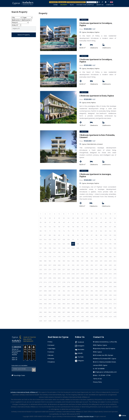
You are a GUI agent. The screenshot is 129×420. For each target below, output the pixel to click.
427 (45, 321)
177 (68, 257)
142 (64, 248)
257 (45, 278)
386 (91, 308)
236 (105, 269)
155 (45, 252)
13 (96, 214)
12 (91, 214)
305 (110, 287)
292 (50, 287)
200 (96, 261)
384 (82, 308)
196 (78, 261)
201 (101, 261)
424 (110, 317)
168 (106, 252)
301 (92, 287)
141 (59, 248)
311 (59, 291)
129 (82, 244)
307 (40, 291)
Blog (72, 5)
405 (101, 312)
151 (106, 248)
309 (50, 291)
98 (96, 235)
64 (96, 227)
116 (101, 240)
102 (115, 235)
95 (82, 235)
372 (105, 304)
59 (73, 227)
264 (77, 278)
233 (91, 269)
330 (68, 295)
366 (77, 304)
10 (82, 214)
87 (45, 235)
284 (91, 282)
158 (59, 252)
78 (82, 231)
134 (106, 244)
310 (54, 291)
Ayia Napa (52, 348)
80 (92, 231)
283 (87, 282)
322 (110, 291)
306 (115, 287)
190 (50, 261)
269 (101, 278)
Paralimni (52, 362)
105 (50, 240)
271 (110, 278)
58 (68, 227)
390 (110, 308)
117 (106, 240)
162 (78, 252)
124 (59, 244)
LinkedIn (80, 353)
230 (77, 269)
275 (50, 282)
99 (101, 235)
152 (110, 248)
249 (87, 274)
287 (105, 282)
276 (54, 282)
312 (64, 291)
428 (49, 321)
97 (92, 235)
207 (50, 265)
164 (87, 252)
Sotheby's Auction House (85, 416)
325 (45, 295)
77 (78, 231)
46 (92, 222)
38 (54, 222)
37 (50, 222)
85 (115, 231)
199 (92, 261)
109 (68, 240)
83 (106, 231)
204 (115, 261)
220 (110, 265)
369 (91, 304)
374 (115, 304)
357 (115, 299)
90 (59, 235)
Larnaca (51, 352)
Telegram (81, 361)
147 (87, 248)
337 (101, 295)
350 (82, 299)
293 (54, 287)
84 (110, 231)
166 (96, 252)
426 (40, 321)
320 (101, 291)
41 (68, 222)
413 (59, 317)
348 (73, 299)
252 (101, 274)
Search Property (24, 35)
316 (82, 291)
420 (91, 317)
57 (64, 227)
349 (77, 299)
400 (77, 312)
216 (92, 265)
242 (54, 274)
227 (64, 269)
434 (77, 321)
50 (110, 222)
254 (110, 274)
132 (96, 244)
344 (54, 299)
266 (87, 278)
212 (73, 265)
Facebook (81, 342)
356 (110, 299)
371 (101, 304)
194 (68, 261)
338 (105, 295)
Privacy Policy (97, 382)
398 (68, 312)
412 (54, 317)
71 (50, 231)
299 (82, 287)
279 (68, 282)
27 (82, 218)
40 (64, 222)
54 (50, 227)
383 (77, 308)
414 (64, 317)
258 (50, 278)
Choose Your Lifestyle (85, 5)
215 (87, 265)
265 (82, 278)
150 (101, 248)
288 (110, 282)
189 (45, 261)
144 (73, 248)
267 (91, 278)
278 (64, 282)
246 (73, 274)
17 (115, 214)
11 (87, 214)
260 (59, 278)
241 (50, 274)
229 (73, 269)
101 (110, 235)
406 (105, 312)
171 (40, 257)
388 (101, 308)
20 (50, 218)
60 (78, 227)
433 (73, 321)
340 (115, 295)
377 (50, 308)
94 (78, 235)
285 (96, 282)
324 (40, 295)
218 (101, 265)
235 (101, 269)
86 (40, 235)
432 (68, 321)
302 (96, 287)
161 (73, 252)
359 (45, 304)
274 (45, 282)
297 (73, 287)
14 (101, 214)
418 (82, 317)
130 (87, 244)
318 (92, 291)
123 (54, 244)
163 (82, 252)
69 (40, 231)
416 (73, 317)
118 (110, 240)
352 (91, 299)
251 (96, 274)
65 (101, 227)
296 (68, 287)
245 (68, 274)
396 (59, 312)
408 (115, 312)
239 (40, 274)
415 (68, 317)
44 (82, 222)
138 (45, 248)
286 (101, 282)
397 (64, 312)
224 (50, 269)
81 (96, 231)
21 (54, 218)
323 (115, 291)
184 (101, 257)
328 (59, 295)
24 (68, 218)
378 (54, 308)
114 (92, 240)
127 (73, 244)
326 (50, 295)
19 (45, 218)
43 (78, 222)
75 (68, 231)
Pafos (50, 342)
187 (115, 257)
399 (73, 312)
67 (110, 227)
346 (63, 299)
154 (40, 252)
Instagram (81, 346)
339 (110, 295)
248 (82, 274)
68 (115, 227)
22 (59, 218)
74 (64, 231)
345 (59, 299)
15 (105, 214)
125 (64, 244)
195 (73, 261)
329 (64, 295)
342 (45, 299)
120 (40, 244)
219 (106, 265)
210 (64, 265)
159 (64, 252)
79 (87, 231)
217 (96, 265)
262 (68, 278)
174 (54, 257)
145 (78, 248)
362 (59, 304)
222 (40, 269)
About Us (99, 5)
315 (78, 291)
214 (82, 265)
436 (87, 321)
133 (101, 244)
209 (59, 265)
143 (68, 248)
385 (87, 308)
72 (54, 231)
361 (54, 304)
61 (82, 227)
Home (55, 5)
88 (50, 235)
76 (73, 231)
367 (82, 304)
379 (59, 308)
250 (91, 274)
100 (106, 235)
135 (110, 244)
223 (45, 269)
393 (45, 312)
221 (115, 265)
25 (73, 218)
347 (68, 299)
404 (96, 312)
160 (68, 252)
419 (87, 317)
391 (115, 308)
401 (82, 312)
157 (54, 252)
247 (77, 274)
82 (101, 231)
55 (54, 227)
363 (64, 304)
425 (115, 317)
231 (82, 269)
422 (101, 317)
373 (110, 304)
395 (54, 312)
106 (54, 240)
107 (59, 240)
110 (73, 240)
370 (96, 304)
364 (68, 304)
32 (105, 218)
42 (73, 222)
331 (73, 295)
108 (64, 240)
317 (87, 291)
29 (92, 218)
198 (87, 261)
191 (54, 261)
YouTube (80, 357)
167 (101, 252)
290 (40, 287)
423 (105, 317)
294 (59, 287)
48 (101, 222)
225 (54, 269)
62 (87, 227)
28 (87, 218)
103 (40, 240)
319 (96, 291)
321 (106, 291)
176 (64, 257)
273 (40, 282)
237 (110, 269)
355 (105, 299)
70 (45, 231)
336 (96, 295)
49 (106, 222)
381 (68, 308)
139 (50, 248)
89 (54, 235)
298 (77, 287)
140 (54, 248)
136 (115, 244)
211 (68, 265)
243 (59, 274)
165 (92, 252)
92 (68, 235)
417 (78, 317)
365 (73, 304)
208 (54, 265)
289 (115, 282)
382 (73, 308)
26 (78, 218)
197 (82, 261)
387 (96, 308)
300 (87, 287)
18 (40, 218)
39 (59, 222)
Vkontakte (81, 349)
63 (92, 227)
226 (59, 269)
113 (87, 240)
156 (50, 252)
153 (115, 248)
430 (59, 321)
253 (105, 274)
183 (96, 257)
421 (96, 317)
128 (78, 244)
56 (59, 227)
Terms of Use (97, 379)
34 (115, 218)
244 (63, 274)
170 (115, 252)
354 (101, 299)
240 (45, 274)
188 (40, 261)
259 (54, 278)
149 (96, 248)
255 (115, 274)
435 (82, 321)
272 (115, 278)
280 (73, 282)
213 (78, 265)
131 (92, 244)
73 (59, 231)
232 (87, 269)
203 (110, 261)
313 (68, 291)
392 (40, 312)
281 (78, 282)
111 (77, 240)
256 (40, 278)
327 (54, 295)
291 (45, 287)
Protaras (51, 359)
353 (96, 299)
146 (82, 248)
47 (96, 222)
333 (82, 295)
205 (40, 265)
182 (92, 257)
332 (78, 295)
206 (45, 265)
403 (91, 312)
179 (78, 257)
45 (87, 222)
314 (73, 291)
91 (63, 235)
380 (64, 308)
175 (59, 257)
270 (105, 278)
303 (101, 287)
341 (40, 299)
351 (87, 299)
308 (45, 291)
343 (50, 299)
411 (50, 317)
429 (54, 321)
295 (64, 287)
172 (45, 257)
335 (91, 295)
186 (110, 257)
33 (110, 218)
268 (96, 278)
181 (87, 257)
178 (73, 257)
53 (45, 227)
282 (82, 282)
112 (82, 240)
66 (106, 227)
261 (64, 278)
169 (110, 252)
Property (63, 5)
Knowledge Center (19, 375)
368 (87, 304)
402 (87, 312)
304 (105, 287)
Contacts (109, 5)
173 (50, 257)
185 (106, 257)
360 (50, 304)
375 (40, 308)
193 (64, 261)
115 (96, 240)
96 (87, 235)
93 (73, 235)
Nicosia (51, 355)
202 (105, 261)
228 (68, 269)
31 (101, 218)
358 (40, 304)
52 (40, 227)
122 (50, 244)
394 (50, 312)
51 (115, 222)
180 (82, 257)
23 (64, 218)
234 (96, 269)
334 (87, 295)
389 (105, 308)
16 (110, 214)
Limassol (51, 345)
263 (73, 278)
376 (45, 308)
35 (40, 222)
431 (64, 321)
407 (110, 312)
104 (45, 240)
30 (96, 218)
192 (59, 261)
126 (68, 244)
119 (115, 240)
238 (115, 269)
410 (45, 317)
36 (45, 222)
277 (59, 282)
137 (40, 248)
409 (40, 317)
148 (91, 248)
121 (45, 244)
